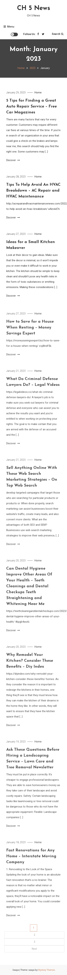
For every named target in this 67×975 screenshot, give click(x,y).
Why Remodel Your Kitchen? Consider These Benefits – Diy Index (29, 669)
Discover (13, 160)
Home (38, 92)
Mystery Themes (46, 970)
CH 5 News (33, 8)
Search (57, 33)
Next (34, 948)
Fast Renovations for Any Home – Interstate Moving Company (31, 865)
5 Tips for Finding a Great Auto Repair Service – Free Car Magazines (31, 106)
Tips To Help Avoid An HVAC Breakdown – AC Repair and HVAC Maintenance (33, 191)
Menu (9, 26)
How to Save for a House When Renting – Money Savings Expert (30, 336)
